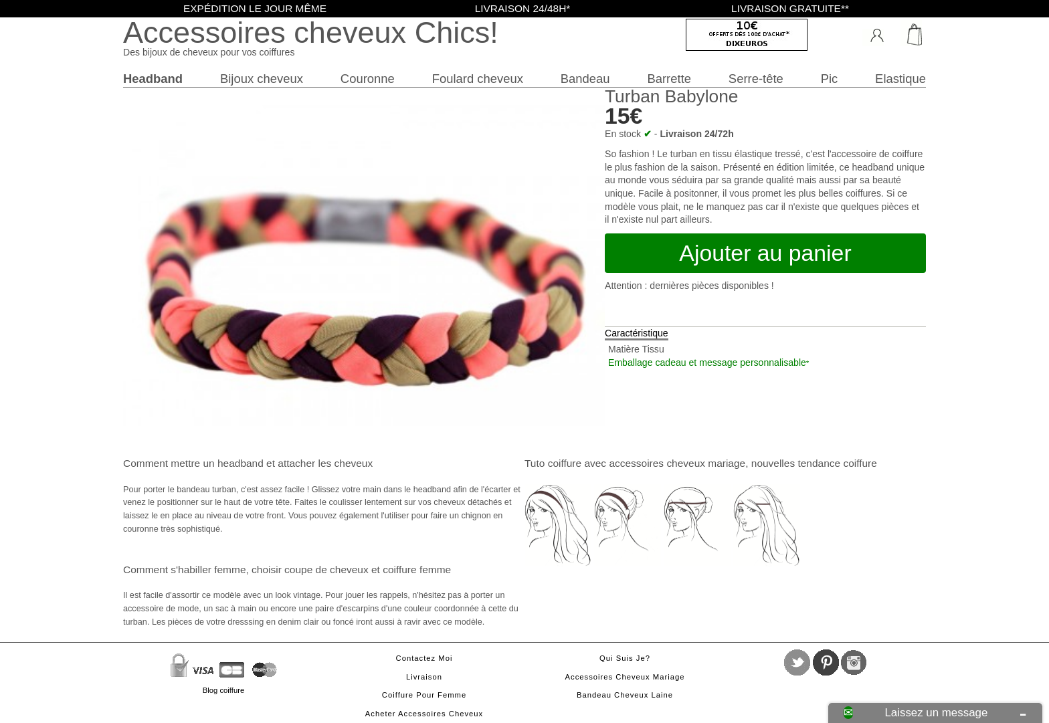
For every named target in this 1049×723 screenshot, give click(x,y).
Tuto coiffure (552, 463)
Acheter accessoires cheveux (424, 714)
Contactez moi (424, 658)
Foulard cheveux (477, 79)
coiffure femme (417, 569)
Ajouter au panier (765, 253)
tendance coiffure (836, 463)
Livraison (424, 677)
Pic (829, 79)
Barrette (669, 79)
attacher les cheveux (325, 463)
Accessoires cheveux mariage (625, 677)
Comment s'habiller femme (184, 569)
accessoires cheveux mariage (677, 463)
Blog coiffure (223, 690)
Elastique (900, 79)
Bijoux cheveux (261, 79)
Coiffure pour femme (424, 695)
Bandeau (585, 79)
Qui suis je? (624, 658)
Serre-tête (756, 79)
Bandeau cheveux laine (625, 695)
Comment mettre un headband (193, 463)
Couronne (368, 79)
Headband (153, 79)
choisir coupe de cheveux (310, 569)
